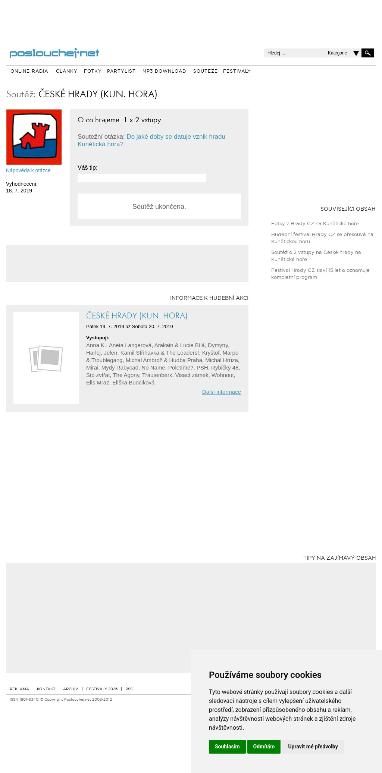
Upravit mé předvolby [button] (313, 747)
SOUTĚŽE (205, 71)
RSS (128, 689)
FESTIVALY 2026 (102, 689)
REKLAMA (19, 689)
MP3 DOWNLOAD (164, 71)
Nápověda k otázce (28, 170)
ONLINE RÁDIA (29, 71)
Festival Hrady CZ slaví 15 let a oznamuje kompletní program (320, 274)
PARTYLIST (121, 71)
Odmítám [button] (264, 747)
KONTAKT (46, 689)
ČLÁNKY (67, 71)
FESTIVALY (237, 71)
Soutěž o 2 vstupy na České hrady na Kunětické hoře (316, 256)
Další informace (221, 392)
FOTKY (93, 71)
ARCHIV (70, 689)
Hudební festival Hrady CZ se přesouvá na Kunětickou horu (322, 238)
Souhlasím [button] (227, 747)
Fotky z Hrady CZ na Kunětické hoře (315, 224)
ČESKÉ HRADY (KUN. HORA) (97, 94)
